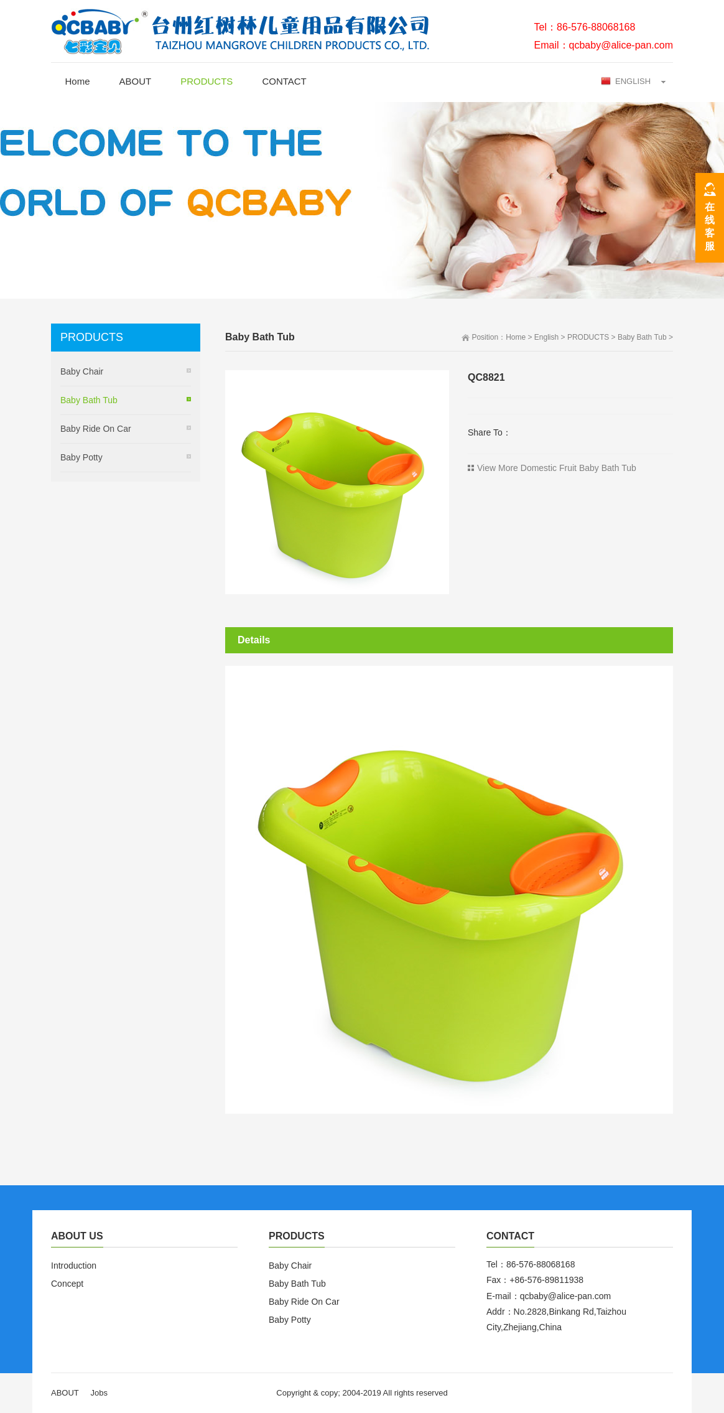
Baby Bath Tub (642, 337)
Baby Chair (81, 371)
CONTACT (284, 81)
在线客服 (710, 226)
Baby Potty (81, 457)
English (546, 337)
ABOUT (135, 81)
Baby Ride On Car (95, 429)
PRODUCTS (206, 81)
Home (77, 81)
